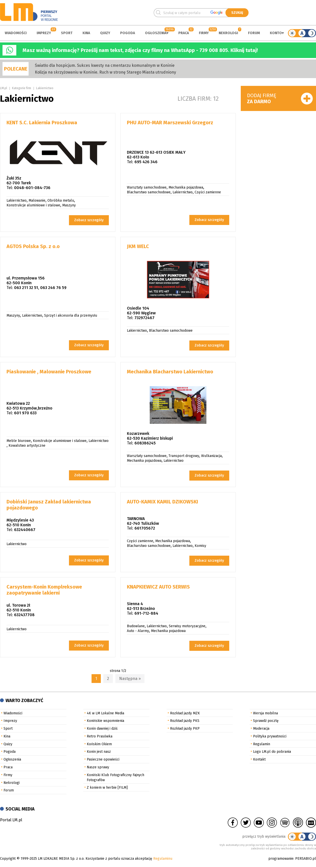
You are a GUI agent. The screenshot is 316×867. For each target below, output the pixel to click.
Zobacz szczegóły (89, 220)
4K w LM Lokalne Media (105, 713)
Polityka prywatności (269, 736)
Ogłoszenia (156, 33)
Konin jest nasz (99, 751)
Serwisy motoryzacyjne (187, 626)
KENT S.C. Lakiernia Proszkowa (42, 123)
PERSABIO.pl (305, 858)
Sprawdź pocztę (266, 721)
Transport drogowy (184, 456)
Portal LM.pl (11, 820)
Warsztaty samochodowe (147, 187)
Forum (254, 33)
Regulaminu (162, 858)
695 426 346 (145, 161)
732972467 (144, 317)
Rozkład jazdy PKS (184, 721)
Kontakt (259, 759)
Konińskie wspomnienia (105, 721)
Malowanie (37, 200)
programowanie (280, 858)
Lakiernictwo (44, 88)
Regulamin (261, 744)
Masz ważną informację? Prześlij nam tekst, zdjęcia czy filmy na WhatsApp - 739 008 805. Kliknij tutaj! (140, 50)
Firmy (204, 33)
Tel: (10, 187)
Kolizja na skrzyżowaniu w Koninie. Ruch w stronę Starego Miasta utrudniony (105, 72)
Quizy (105, 33)
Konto (276, 33)
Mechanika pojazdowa (186, 187)
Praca (183, 33)
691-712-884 (146, 613)
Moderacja (261, 728)
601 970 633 (25, 413)
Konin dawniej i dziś (102, 728)
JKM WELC (138, 246)
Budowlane (136, 626)
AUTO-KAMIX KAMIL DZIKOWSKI (162, 502)
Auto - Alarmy (138, 631)
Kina (86, 33)
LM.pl (3, 88)
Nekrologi (228, 33)
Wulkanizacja (211, 456)
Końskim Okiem (99, 744)
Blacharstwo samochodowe (149, 192)
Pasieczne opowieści (103, 759)
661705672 (144, 528)
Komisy (200, 546)
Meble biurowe (19, 441)
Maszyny (69, 205)
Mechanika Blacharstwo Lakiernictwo (170, 372)
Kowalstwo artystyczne (27, 445)
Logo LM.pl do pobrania (272, 751)
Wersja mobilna (265, 713)
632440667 (24, 529)
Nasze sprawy (98, 767)
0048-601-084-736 (32, 187)
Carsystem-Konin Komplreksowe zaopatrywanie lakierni (44, 590)
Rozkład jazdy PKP (185, 728)
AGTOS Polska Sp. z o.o (33, 246)
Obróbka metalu (60, 200)
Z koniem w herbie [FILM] (107, 787)
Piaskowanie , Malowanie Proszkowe (49, 372)
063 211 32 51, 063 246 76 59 (40, 287)
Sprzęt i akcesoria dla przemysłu (70, 315)
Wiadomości (16, 33)
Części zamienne (208, 192)
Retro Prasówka (99, 736)
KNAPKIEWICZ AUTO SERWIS (158, 587)
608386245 (145, 443)
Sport (66, 33)
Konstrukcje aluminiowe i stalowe (33, 205)
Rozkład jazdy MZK (185, 713)
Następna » (130, 678)
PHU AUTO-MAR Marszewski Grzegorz (170, 123)
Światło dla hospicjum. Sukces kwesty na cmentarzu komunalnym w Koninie (105, 65)
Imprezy (44, 33)
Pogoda (127, 33)
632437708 (24, 614)
